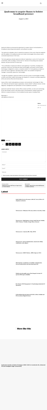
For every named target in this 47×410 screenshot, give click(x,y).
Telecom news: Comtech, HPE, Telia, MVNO (26, 231)
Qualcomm (8, 140)
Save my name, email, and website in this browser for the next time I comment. (20, 175)
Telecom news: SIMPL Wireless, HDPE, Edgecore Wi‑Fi (28, 252)
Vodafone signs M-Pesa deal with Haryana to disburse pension (34, 186)
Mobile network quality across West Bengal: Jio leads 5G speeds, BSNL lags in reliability (29, 274)
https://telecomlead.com (42, 105)
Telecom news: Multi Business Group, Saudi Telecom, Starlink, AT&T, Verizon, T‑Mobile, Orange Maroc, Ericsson (30, 221)
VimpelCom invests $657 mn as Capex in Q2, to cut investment (12, 186)
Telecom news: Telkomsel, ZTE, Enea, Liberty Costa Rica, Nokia (30, 210)
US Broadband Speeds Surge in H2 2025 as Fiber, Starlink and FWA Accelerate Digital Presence (30, 295)
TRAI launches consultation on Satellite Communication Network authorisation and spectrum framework (29, 263)
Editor (39, 103)
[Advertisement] (23, 310)
